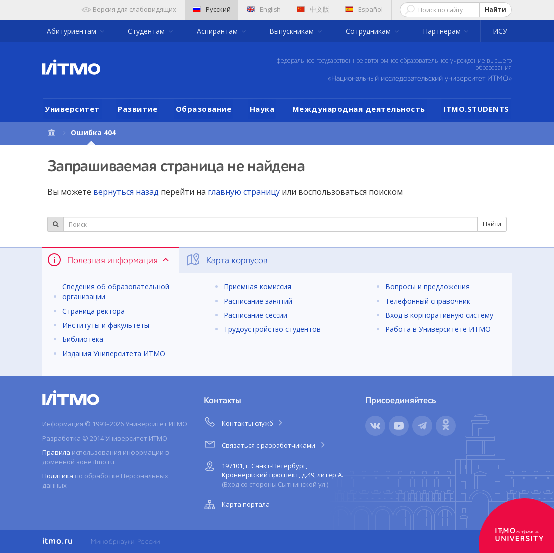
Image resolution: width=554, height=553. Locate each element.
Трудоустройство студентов (272, 329)
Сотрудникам (369, 31)
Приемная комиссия (257, 286)
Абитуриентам (72, 31)
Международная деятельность (358, 109)
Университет (72, 109)
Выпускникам (292, 31)
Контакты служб (244, 422)
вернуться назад (126, 191)
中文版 (313, 9)
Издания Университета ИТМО (113, 353)
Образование (204, 109)
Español (364, 9)
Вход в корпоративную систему (439, 315)
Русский (212, 9)
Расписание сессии (255, 315)
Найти (495, 9)
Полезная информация (109, 260)
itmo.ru (57, 541)
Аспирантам (218, 31)
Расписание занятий (258, 301)
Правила (56, 452)
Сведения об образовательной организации (115, 291)
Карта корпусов (226, 260)
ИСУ (500, 31)
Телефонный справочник (427, 301)
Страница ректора (93, 311)
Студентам (147, 31)
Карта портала (236, 505)
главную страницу (244, 191)
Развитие (137, 109)
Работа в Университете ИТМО (438, 329)
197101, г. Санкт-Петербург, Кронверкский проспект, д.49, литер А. (272, 473)
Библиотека (82, 339)
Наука (262, 109)
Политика (57, 475)
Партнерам (443, 31)
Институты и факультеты (105, 325)
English (264, 9)
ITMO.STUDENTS (476, 109)
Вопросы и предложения (427, 286)
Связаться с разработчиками (265, 444)
